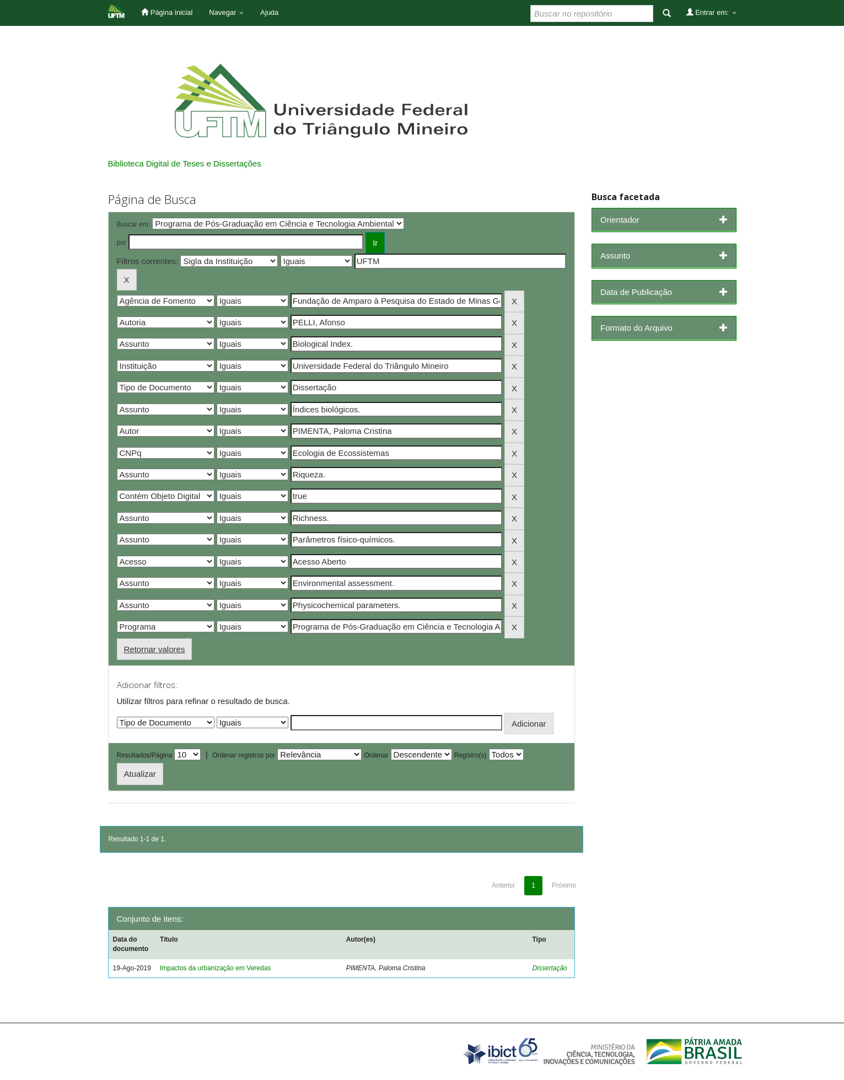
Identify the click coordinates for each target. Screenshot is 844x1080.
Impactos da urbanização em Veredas (215, 968)
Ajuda (269, 12)
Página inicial (166, 12)
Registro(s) (470, 755)
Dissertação (549, 968)
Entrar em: (711, 12)
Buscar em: (133, 224)
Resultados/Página (145, 755)
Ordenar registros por (243, 755)
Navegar (226, 12)
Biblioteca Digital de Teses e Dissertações (184, 163)
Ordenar (376, 755)
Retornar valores (154, 649)
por (121, 242)
